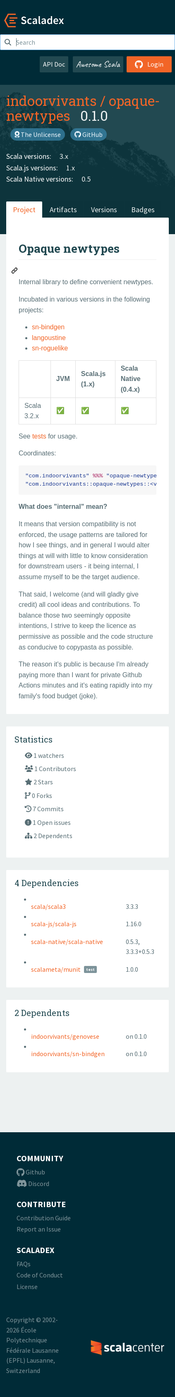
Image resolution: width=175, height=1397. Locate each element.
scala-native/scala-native (67, 941)
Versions (104, 209)
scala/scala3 (48, 906)
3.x (64, 156)
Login (149, 64)
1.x (70, 168)
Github (31, 1172)
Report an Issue (39, 1229)
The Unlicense (37, 134)
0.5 (86, 179)
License (27, 1286)
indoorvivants (51, 100)
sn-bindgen (48, 327)
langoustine (49, 337)
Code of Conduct (40, 1275)
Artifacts (63, 209)
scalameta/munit (56, 969)
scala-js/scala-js (54, 924)
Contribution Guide (44, 1218)
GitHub (88, 134)
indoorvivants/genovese (65, 1036)
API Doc (54, 64)
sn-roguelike (50, 348)
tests (39, 436)
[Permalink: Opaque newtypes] (15, 271)
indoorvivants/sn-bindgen (68, 1054)
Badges (143, 209)
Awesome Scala (98, 64)
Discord (33, 1183)
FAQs (24, 1264)
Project (24, 209)
